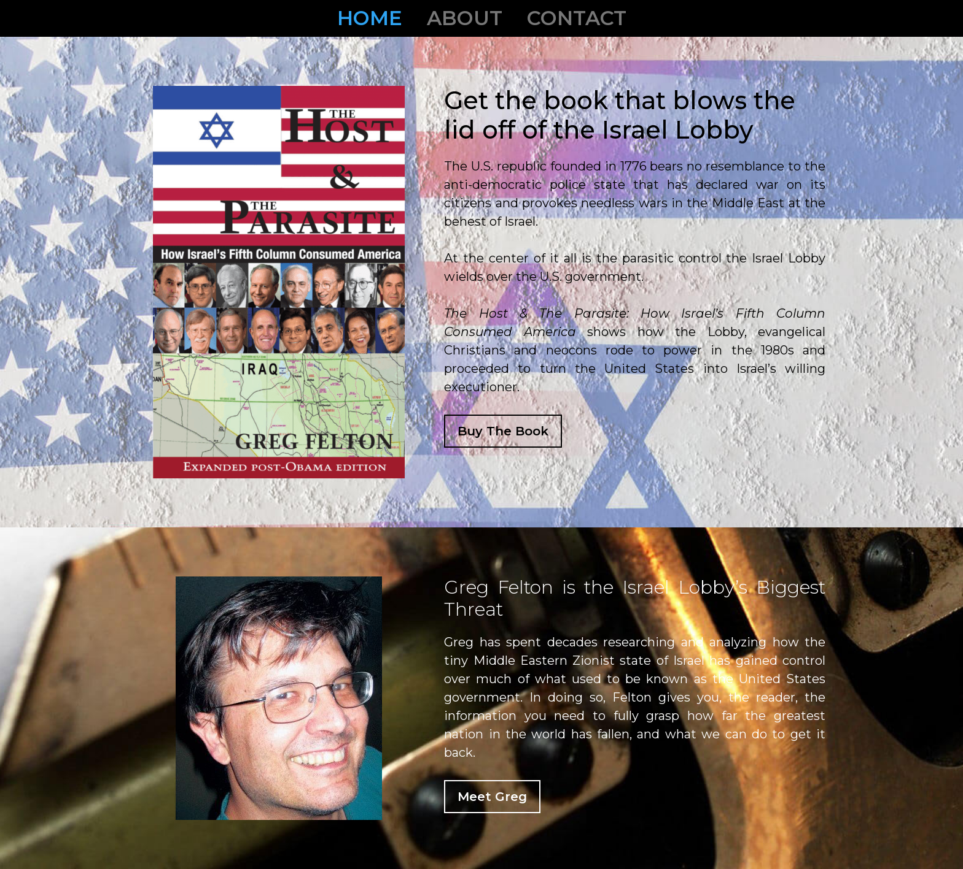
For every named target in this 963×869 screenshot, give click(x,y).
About (464, 18)
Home (369, 18)
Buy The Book (503, 431)
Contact (576, 18)
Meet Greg (492, 796)
